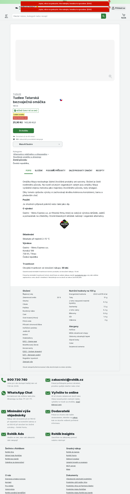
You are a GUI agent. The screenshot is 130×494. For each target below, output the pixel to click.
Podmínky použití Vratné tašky (78, 437)
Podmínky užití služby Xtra (76, 420)
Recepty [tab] (100, 108)
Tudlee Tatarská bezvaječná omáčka (92, 38)
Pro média (9, 424)
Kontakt (8, 420)
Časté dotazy (10, 437)
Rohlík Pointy (71, 393)
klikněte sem (34, 472)
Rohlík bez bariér (12, 397)
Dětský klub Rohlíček (13, 393)
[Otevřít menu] (6, 16)
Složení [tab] (38, 108)
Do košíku (78, 68)
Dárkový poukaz (72, 397)
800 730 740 (17, 317)
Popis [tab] (28, 108)
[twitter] (86, 457)
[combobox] (56, 16)
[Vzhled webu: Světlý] (66, 488)
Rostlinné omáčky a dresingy (82, 95)
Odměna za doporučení (14, 400)
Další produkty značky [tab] (80, 108)
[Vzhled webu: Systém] (54, 488)
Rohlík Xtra (9, 390)
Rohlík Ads (15, 372)
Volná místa (9, 427)
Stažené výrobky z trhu (14, 441)
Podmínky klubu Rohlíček (76, 427)
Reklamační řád (72, 441)
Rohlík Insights (62, 372)
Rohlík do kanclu (72, 390)
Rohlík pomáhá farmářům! (15, 430)
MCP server (71, 404)
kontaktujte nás (80, 213)
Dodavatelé (60, 349)
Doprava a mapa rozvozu (15, 417)
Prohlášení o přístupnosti (76, 448)
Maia (68, 407)
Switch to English (70, 478)
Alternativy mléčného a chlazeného (85, 92)
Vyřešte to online (64, 330)
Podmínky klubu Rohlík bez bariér (79, 430)
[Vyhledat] (103, 16)
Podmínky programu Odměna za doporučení (84, 444)
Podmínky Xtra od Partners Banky (79, 424)
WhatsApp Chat (19, 330)
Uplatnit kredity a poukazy (76, 400)
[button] (118, 8)
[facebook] (67, 457)
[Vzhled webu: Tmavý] (78, 488)
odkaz (74, 355)
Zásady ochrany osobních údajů (79, 434)
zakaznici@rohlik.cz (67, 317)
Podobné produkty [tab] (55, 108)
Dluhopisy (9, 434)
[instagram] (74, 457)
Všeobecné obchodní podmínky (79, 417)
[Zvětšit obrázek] (56, 69)
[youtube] (80, 457)
